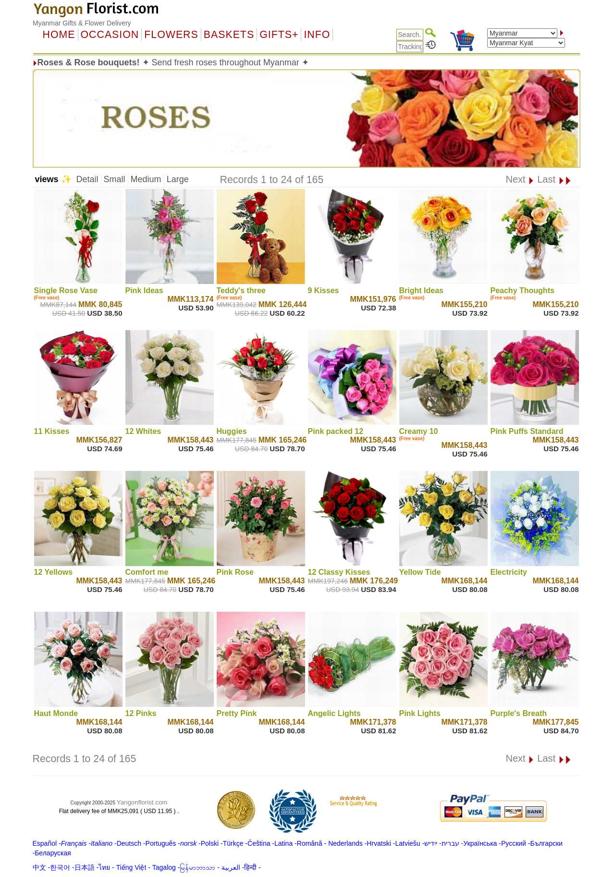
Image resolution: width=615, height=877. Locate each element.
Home (59, 34)
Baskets (229, 34)
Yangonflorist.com (142, 802)
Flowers (171, 34)
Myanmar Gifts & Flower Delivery (82, 23)
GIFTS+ (278, 34)
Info (317, 34)
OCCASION (110, 34)
